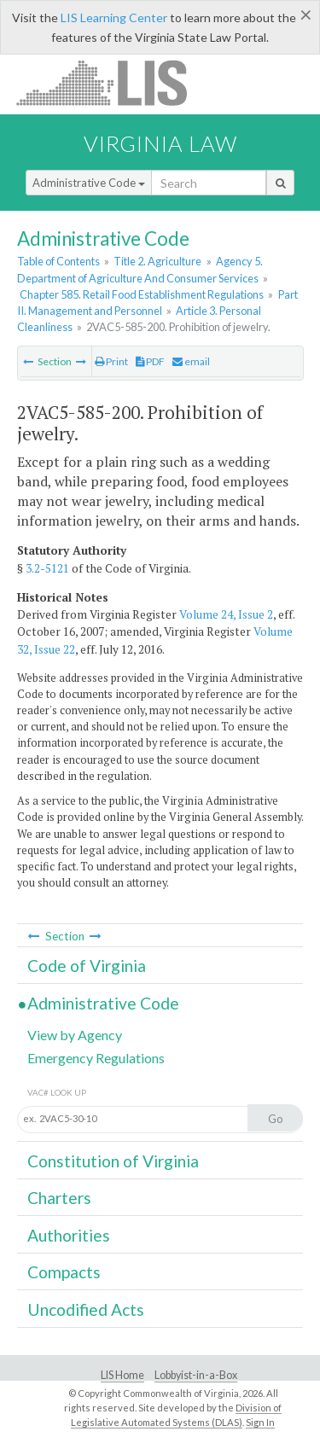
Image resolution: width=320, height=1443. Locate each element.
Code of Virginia (86, 965)
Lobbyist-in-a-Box (195, 1375)
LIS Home (122, 1375)
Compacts (64, 1272)
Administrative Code (88, 182)
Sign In (260, 1422)
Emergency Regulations (96, 1058)
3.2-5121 (47, 568)
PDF (150, 361)
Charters (59, 1197)
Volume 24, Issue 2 (226, 614)
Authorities (68, 1235)
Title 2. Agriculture (157, 261)
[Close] (306, 14)
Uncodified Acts (85, 1309)
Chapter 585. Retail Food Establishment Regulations (142, 294)
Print (111, 361)
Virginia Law (160, 143)
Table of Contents (58, 261)
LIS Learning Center (114, 17)
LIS (111, 82)
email (191, 361)
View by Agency (74, 1035)
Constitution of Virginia (113, 1161)
